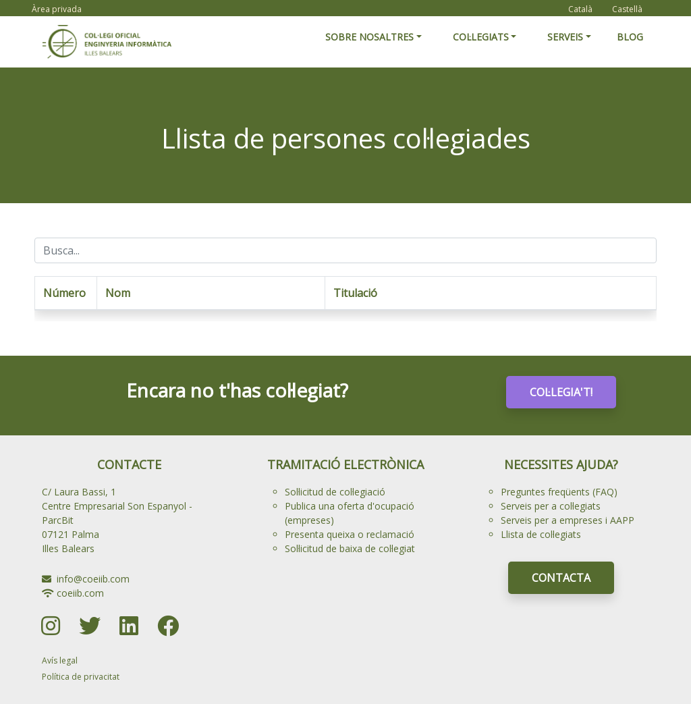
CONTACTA (561, 577)
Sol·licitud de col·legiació (335, 491)
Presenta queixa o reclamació (349, 534)
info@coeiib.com (93, 578)
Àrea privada (57, 9)
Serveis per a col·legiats (551, 505)
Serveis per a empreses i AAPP (567, 520)
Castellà (627, 9)
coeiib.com (80, 593)
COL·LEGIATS (481, 36)
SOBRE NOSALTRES (369, 36)
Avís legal (60, 660)
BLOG (630, 36)
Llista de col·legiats (541, 534)
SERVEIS (565, 36)
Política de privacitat (80, 676)
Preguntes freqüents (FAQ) (559, 491)
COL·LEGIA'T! (561, 392)
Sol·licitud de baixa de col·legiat (350, 548)
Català (580, 9)
